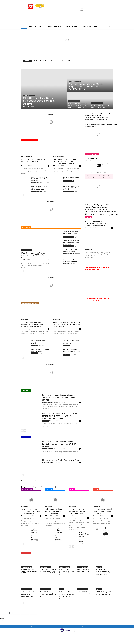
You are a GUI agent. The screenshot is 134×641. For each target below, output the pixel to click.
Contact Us (60, 626)
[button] (111, 27)
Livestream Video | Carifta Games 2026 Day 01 (61, 460)
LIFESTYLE (67, 26)
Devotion (105, 534)
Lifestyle (81, 541)
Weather (75, 26)
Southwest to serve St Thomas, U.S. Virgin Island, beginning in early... (77, 512)
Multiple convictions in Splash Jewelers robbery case (84, 571)
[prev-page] (22, 195)
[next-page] (25, 195)
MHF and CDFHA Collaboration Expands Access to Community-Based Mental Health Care (71, 259)
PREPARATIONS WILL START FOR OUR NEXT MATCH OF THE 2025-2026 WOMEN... (66, 324)
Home (24, 26)
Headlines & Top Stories (29, 95)
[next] (110, 61)
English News (24, 319)
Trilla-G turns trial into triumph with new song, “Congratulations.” (30, 511)
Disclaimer (53, 626)
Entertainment (25, 506)
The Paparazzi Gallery (26, 626)
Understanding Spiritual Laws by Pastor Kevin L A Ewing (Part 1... (102, 511)
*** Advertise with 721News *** (41, 626)
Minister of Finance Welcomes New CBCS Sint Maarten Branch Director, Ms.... (39, 178)
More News (58, 26)
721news (25, 106)
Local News (32, 26)
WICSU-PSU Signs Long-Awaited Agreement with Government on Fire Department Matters (39, 188)
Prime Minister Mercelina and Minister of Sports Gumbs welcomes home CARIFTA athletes (59, 397)
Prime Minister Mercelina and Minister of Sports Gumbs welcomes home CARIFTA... (64, 161)
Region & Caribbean (45, 26)
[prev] (107, 61)
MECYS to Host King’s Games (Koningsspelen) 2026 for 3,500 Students (54, 61)
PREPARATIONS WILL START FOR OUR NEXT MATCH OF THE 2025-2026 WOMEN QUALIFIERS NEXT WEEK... (61, 416)
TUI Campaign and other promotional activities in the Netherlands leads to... (84, 536)
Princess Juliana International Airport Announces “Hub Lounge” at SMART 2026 (72, 342)
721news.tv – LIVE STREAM (89, 26)
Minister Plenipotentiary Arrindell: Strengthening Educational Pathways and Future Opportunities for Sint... (66, 595)
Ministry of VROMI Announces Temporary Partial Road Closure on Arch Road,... (71, 188)
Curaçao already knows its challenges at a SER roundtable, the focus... (39, 342)
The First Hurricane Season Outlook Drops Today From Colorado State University (32, 324)
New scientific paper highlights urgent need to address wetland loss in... (71, 351)
